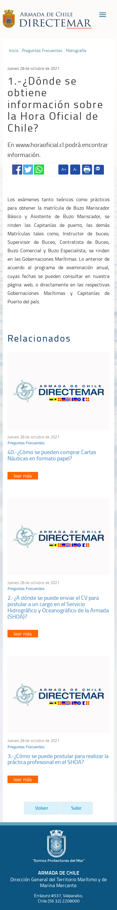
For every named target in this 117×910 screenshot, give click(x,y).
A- (75, 169)
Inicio (13, 50)
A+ (63, 169)
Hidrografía (76, 50)
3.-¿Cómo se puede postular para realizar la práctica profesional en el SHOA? (58, 759)
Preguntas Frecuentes (42, 50)
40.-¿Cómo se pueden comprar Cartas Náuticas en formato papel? (51, 455)
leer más (23, 475)
